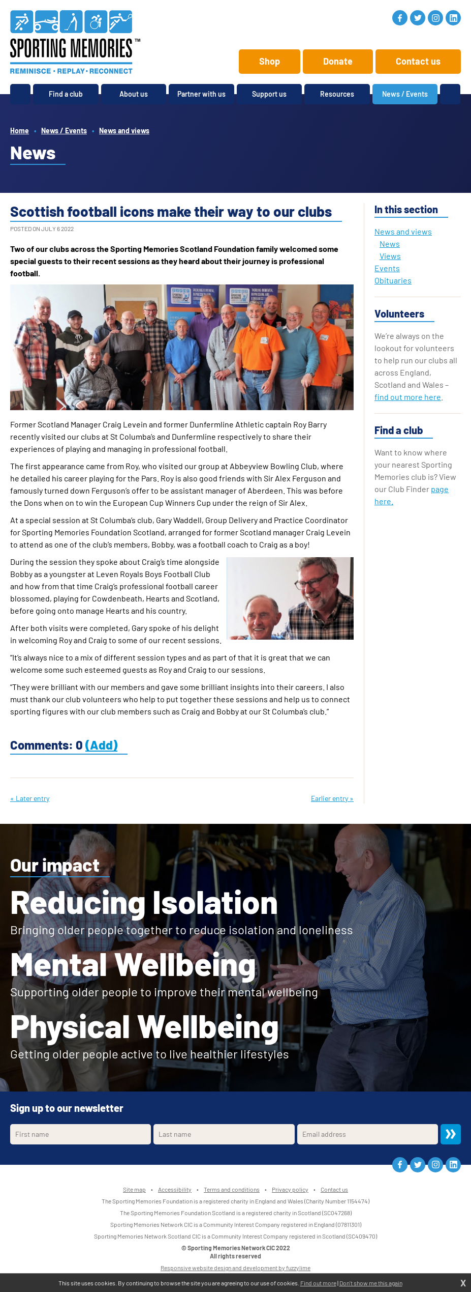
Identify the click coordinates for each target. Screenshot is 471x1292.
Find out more (318, 1282)
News (390, 243)
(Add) (101, 744)
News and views (124, 130)
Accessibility (175, 1189)
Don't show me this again (370, 1282)
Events (387, 268)
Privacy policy (290, 1189)
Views (390, 256)
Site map (134, 1189)
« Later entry (29, 798)
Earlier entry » (332, 798)
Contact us (418, 61)
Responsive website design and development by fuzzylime (235, 1267)
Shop (269, 61)
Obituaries (393, 280)
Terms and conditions (232, 1189)
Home (19, 130)
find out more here (407, 396)
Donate (338, 61)
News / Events (64, 130)
